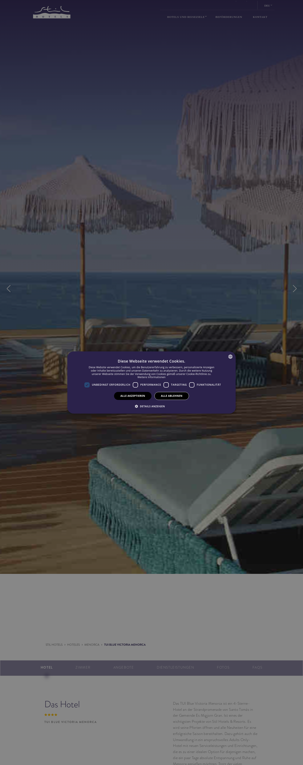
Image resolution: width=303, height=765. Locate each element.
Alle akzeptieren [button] (132, 396)
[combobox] (230, 357)
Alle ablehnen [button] (171, 396)
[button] (151, 406)
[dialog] (151, 382)
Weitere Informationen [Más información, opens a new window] (151, 377)
